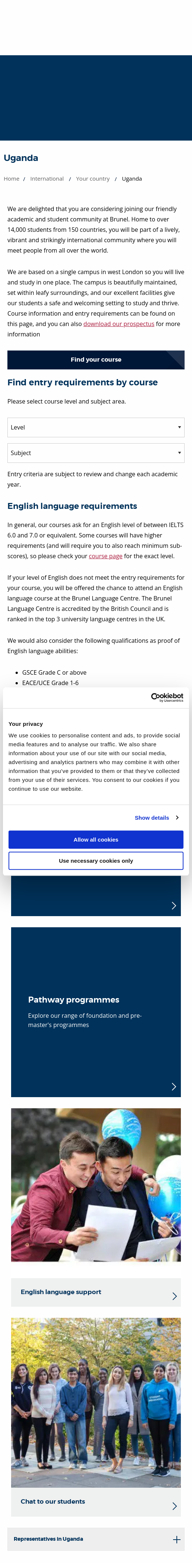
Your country (92, 178)
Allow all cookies (96, 839)
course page (106, 556)
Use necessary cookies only (96, 861)
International (47, 178)
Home (11, 178)
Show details (152, 818)
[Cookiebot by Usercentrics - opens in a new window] (151, 697)
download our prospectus (118, 324)
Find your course (96, 359)
